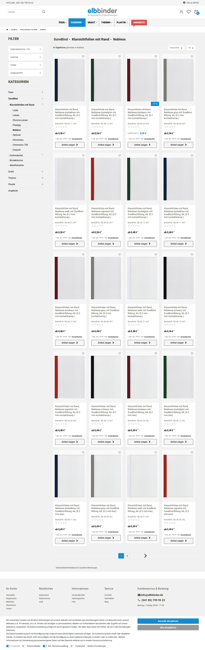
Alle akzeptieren (168, 627)
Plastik (122, 22)
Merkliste (83, 56)
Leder (15, 110)
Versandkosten (77, 139)
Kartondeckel (16, 155)
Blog (107, 602)
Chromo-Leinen (20, 120)
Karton (25, 57)
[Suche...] (26, 12)
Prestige (17, 125)
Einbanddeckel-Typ (25, 49)
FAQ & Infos (191, 3)
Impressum (44, 595)
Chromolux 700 (20, 145)
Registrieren (11, 598)
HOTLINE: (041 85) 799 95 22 (19, 3)
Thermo (106, 22)
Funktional (80, 646)
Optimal (17, 135)
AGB (41, 602)
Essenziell (15, 646)
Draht (92, 22)
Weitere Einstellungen (96, 646)
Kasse (9, 608)
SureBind (77, 22)
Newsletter (109, 598)
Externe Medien (33, 646)
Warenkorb (11, 605)
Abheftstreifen (17, 165)
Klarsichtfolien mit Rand (28, 30)
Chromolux (18, 140)
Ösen (63, 22)
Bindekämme (16, 160)
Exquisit (17, 149)
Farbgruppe (25, 73)
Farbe (25, 65)
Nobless (17, 130)
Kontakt (108, 595)
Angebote (139, 22)
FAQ (73, 602)
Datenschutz (44, 598)
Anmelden (10, 595)
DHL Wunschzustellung (58, 646)
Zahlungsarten (78, 598)
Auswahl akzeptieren (168, 621)
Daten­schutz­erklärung (102, 640)
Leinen (16, 115)
